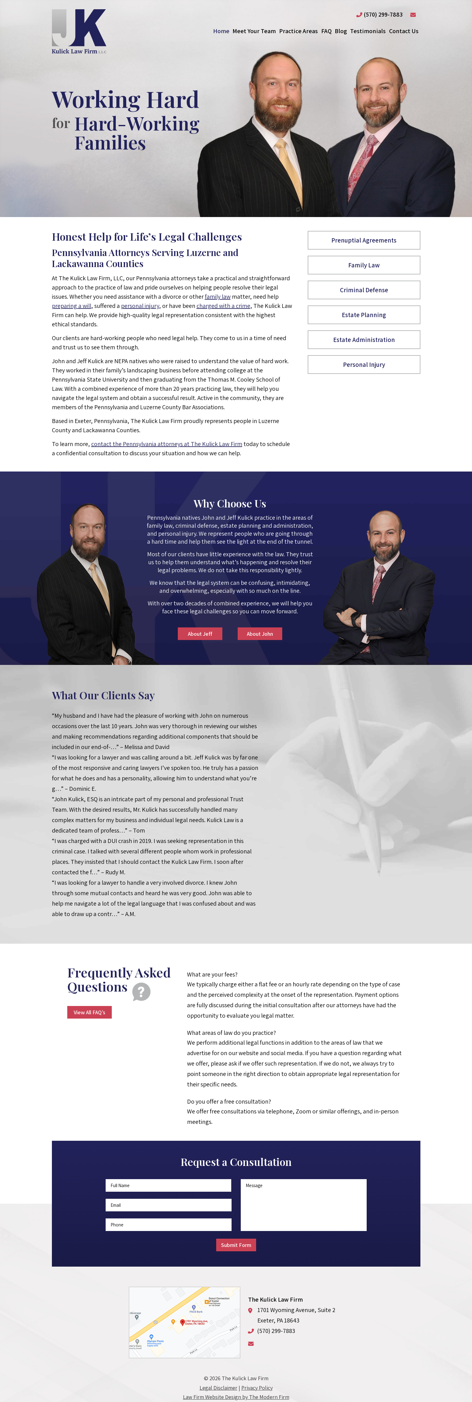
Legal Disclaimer (218, 1387)
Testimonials (368, 31)
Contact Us (404, 31)
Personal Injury (364, 364)
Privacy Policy (257, 1387)
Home (221, 31)
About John (260, 633)
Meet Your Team (254, 31)
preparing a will (71, 306)
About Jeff (200, 633)
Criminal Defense (364, 290)
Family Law (364, 265)
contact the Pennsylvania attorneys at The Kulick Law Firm (166, 444)
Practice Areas (298, 31)
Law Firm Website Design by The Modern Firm (236, 1396)
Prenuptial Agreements (363, 240)
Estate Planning (364, 315)
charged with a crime (223, 306)
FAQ (326, 31)
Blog (341, 31)
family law (218, 297)
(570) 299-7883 (383, 14)
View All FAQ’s (89, 1012)
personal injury (140, 306)
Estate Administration (364, 340)
